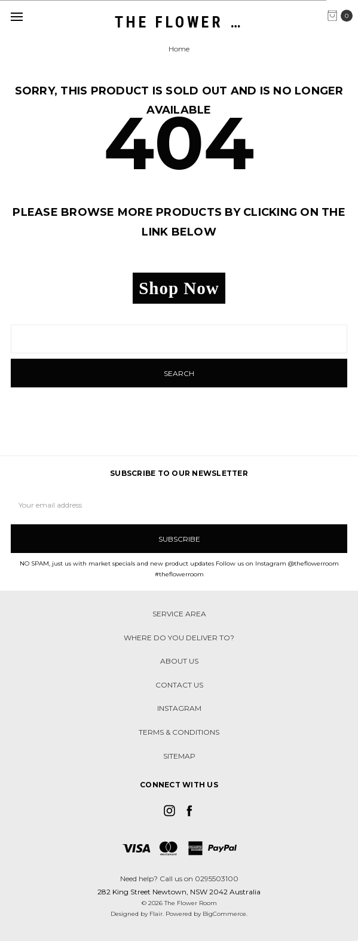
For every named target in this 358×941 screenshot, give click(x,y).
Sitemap (179, 755)
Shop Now (179, 288)
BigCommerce (224, 914)
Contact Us (179, 684)
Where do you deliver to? (179, 637)
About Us (179, 660)
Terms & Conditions (179, 732)
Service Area (179, 613)
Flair (156, 914)
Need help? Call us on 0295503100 (179, 878)
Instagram (179, 708)
